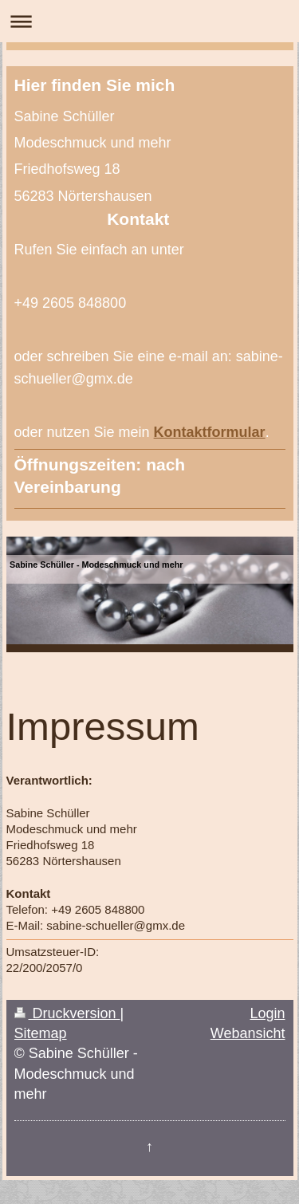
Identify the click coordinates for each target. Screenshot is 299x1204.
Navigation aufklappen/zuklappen (149, 21)
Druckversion (67, 1013)
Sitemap (40, 1033)
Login (267, 1013)
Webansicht (247, 1033)
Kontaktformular (210, 432)
